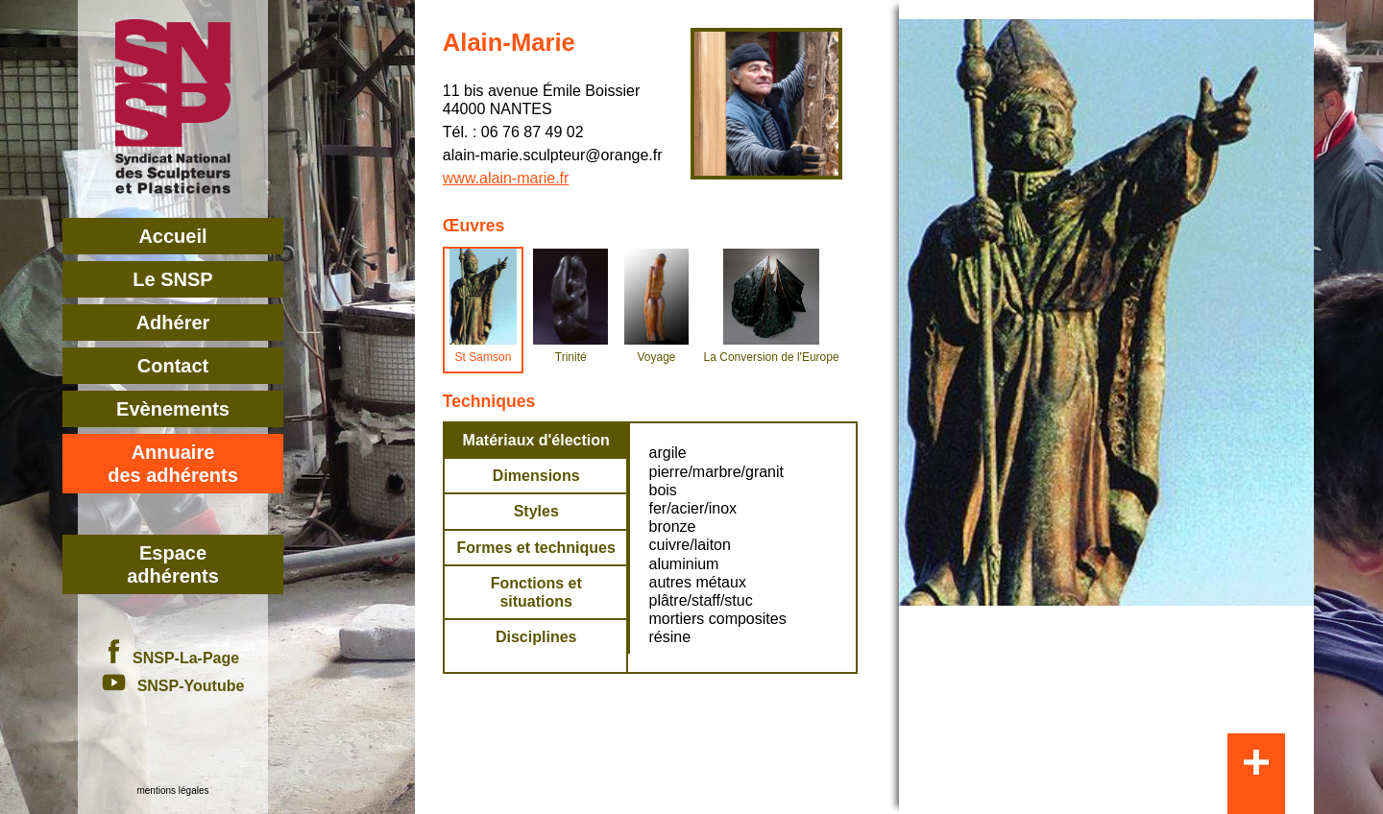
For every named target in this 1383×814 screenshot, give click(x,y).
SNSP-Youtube (173, 686)
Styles (536, 511)
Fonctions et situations (536, 592)
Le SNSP (172, 279)
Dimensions (536, 475)
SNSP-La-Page (173, 658)
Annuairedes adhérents (173, 464)
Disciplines (536, 637)
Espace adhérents (173, 564)
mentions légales (172, 790)
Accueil (172, 236)
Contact (172, 365)
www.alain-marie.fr (506, 178)
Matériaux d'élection (536, 440)
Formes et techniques (536, 547)
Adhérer (173, 322)
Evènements (173, 408)
